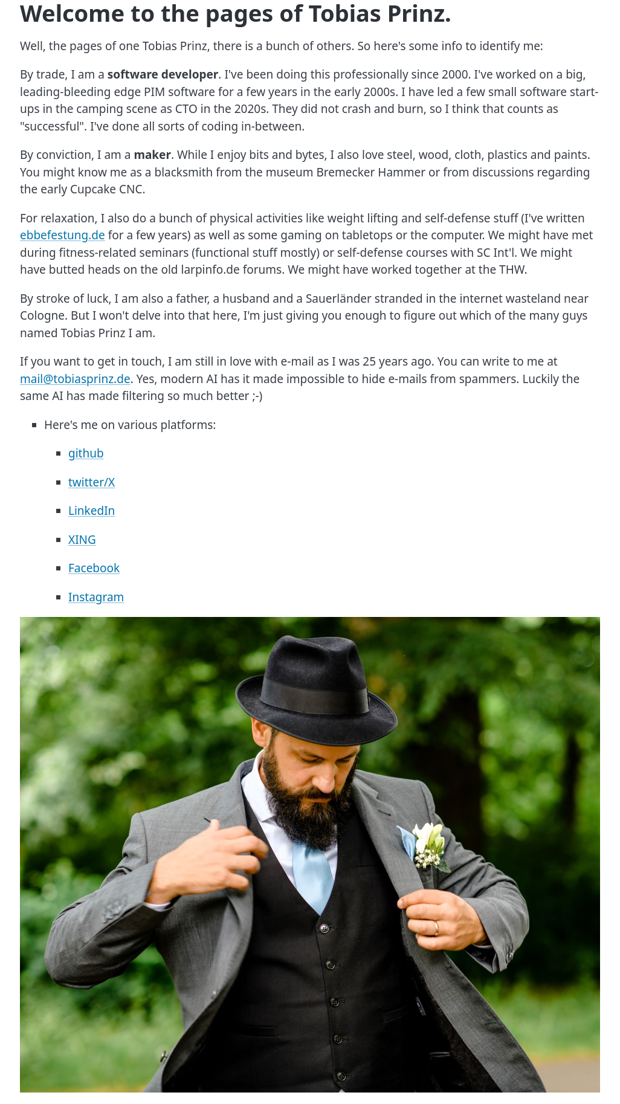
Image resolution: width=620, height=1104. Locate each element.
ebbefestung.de (62, 235)
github (86, 453)
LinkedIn (91, 510)
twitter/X (91, 482)
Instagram (96, 597)
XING (82, 539)
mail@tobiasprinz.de (75, 379)
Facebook (94, 568)
